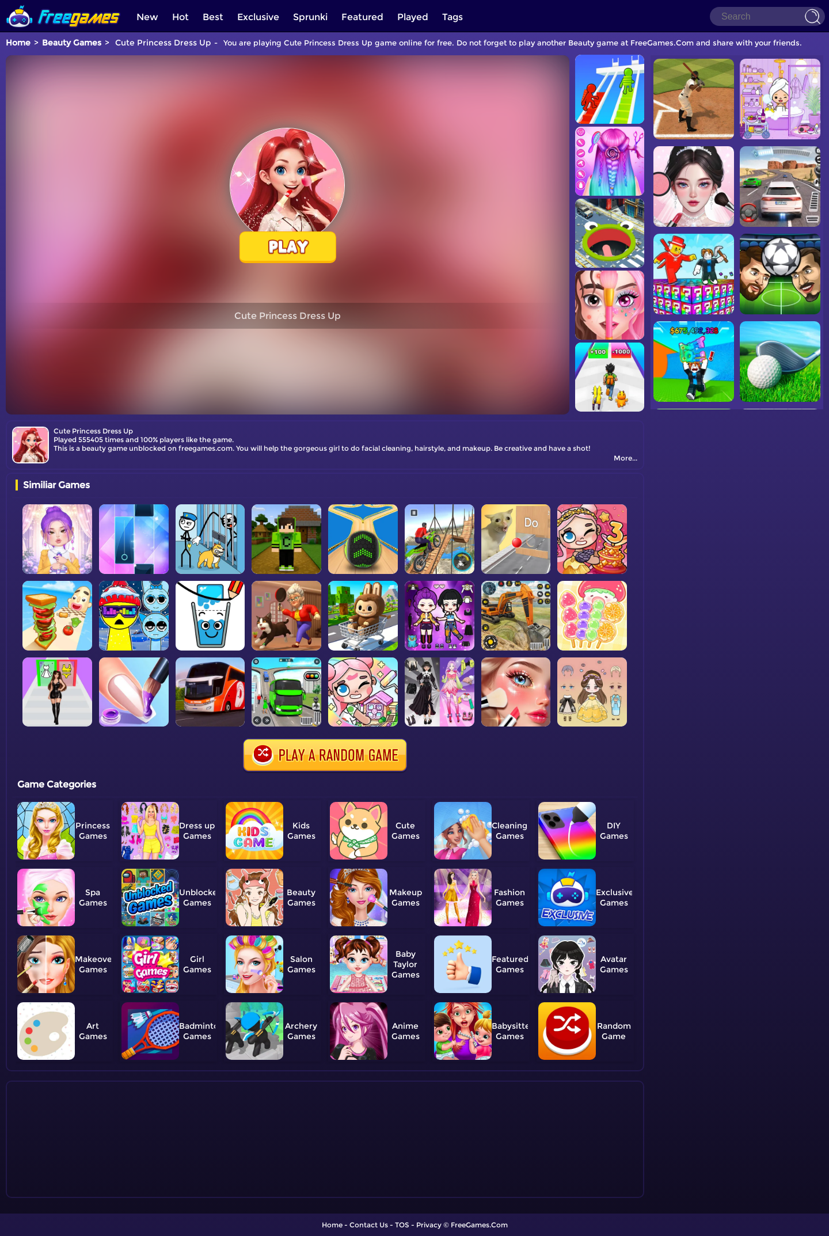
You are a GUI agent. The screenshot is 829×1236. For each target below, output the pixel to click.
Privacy (429, 1224)
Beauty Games (71, 42)
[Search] (767, 16)
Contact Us (368, 1224)
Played (412, 17)
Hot (180, 17)
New (147, 17)
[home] (63, 4)
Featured (362, 17)
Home (18, 42)
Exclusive (258, 17)
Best (213, 17)
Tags (452, 17)
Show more (53, 1189)
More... (625, 458)
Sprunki (310, 17)
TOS (402, 1224)
